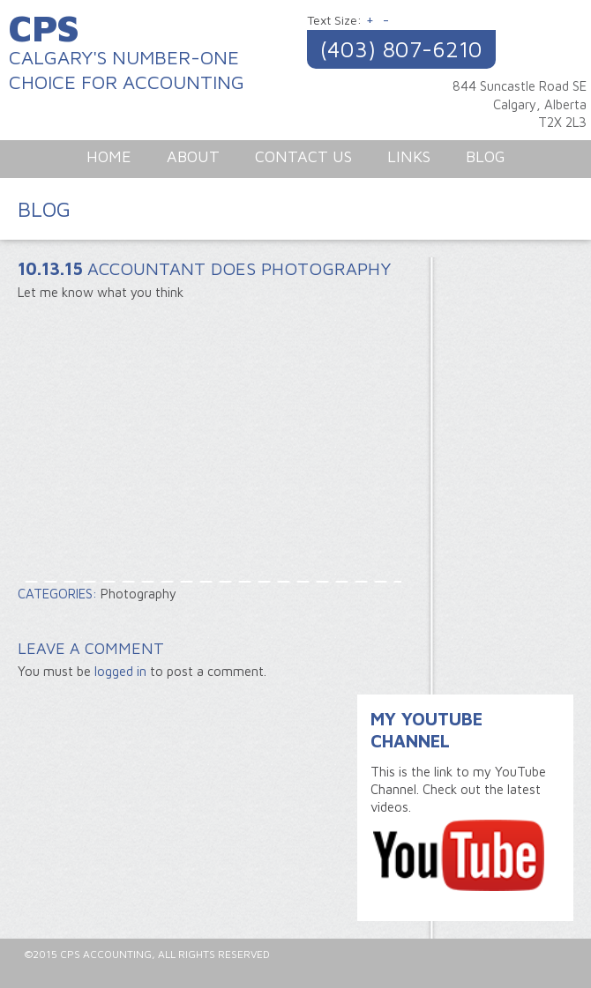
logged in (120, 671)
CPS (44, 27)
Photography (138, 593)
